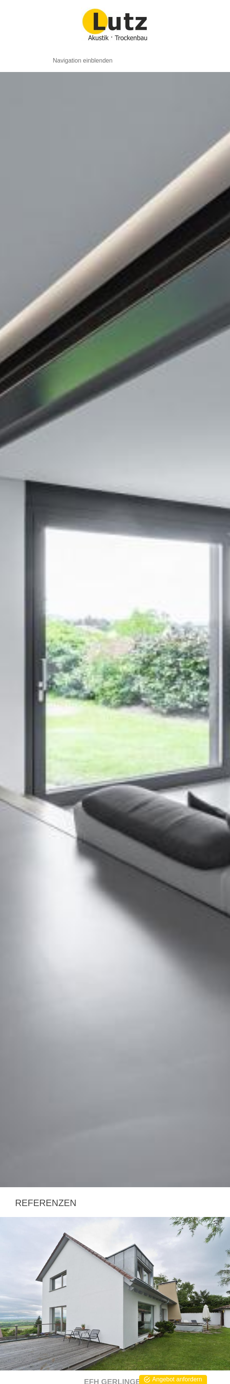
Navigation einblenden (82, 60)
